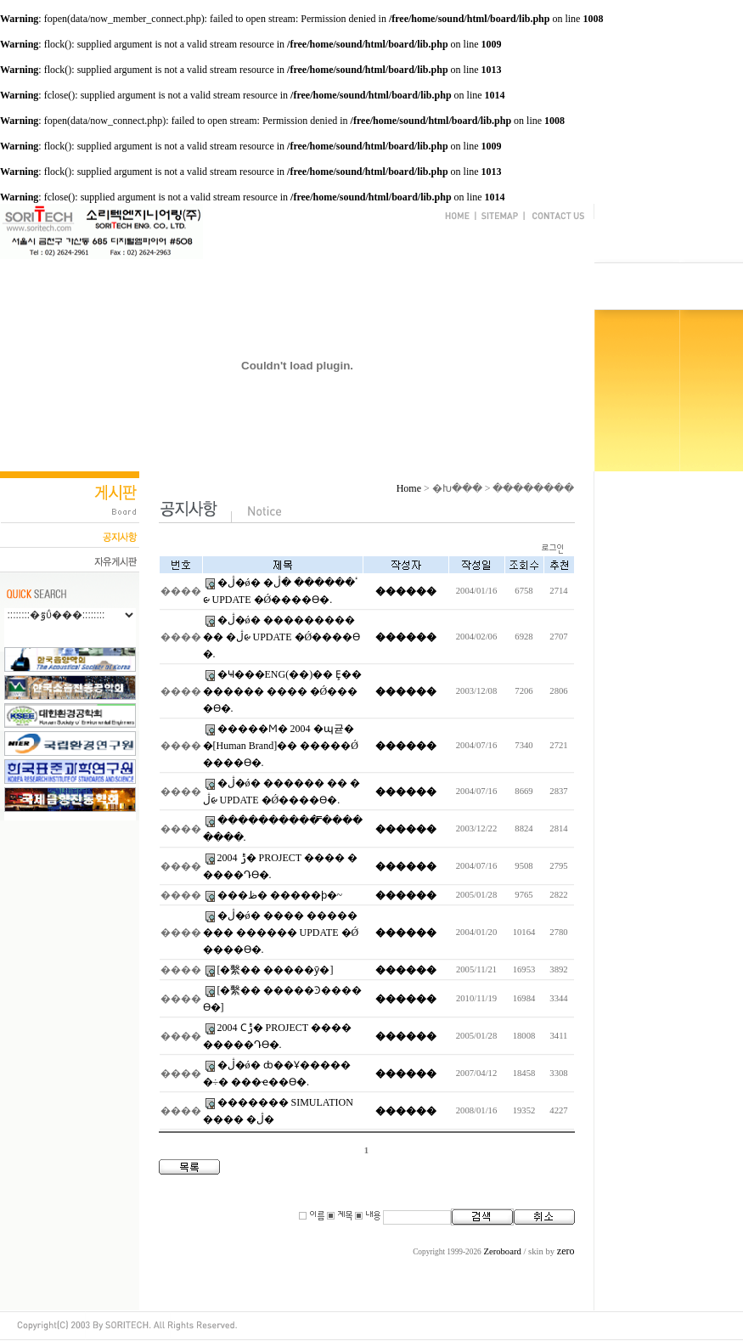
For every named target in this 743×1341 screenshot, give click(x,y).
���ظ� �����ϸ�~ (280, 895)
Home (409, 488)
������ (405, 591)
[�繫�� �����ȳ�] (275, 970)
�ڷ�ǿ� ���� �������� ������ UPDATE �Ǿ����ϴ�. (281, 932)
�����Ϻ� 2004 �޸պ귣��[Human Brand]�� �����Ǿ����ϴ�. (280, 746)
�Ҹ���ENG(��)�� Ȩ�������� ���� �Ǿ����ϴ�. (283, 691)
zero (566, 1251)
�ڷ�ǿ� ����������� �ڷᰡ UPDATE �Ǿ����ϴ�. (282, 637)
